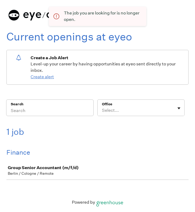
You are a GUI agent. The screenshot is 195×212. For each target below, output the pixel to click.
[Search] (49, 111)
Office (107, 104)
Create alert (42, 76)
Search (17, 104)
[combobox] (102, 110)
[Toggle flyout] (179, 108)
